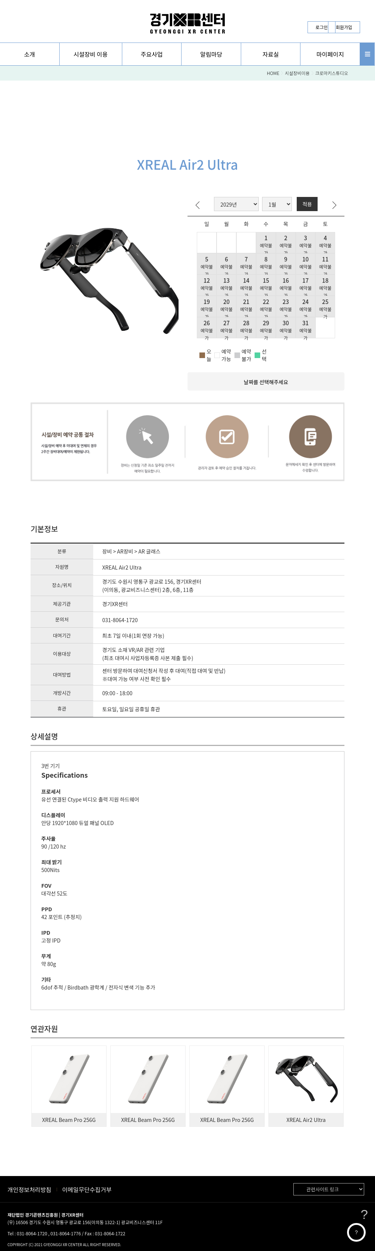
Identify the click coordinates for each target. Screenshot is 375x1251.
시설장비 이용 (90, 54)
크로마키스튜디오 (331, 73)
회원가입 (344, 27)
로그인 (321, 27)
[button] (29, 54)
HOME (273, 73)
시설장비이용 (297, 73)
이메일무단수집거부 (86, 1189)
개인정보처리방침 (29, 1189)
